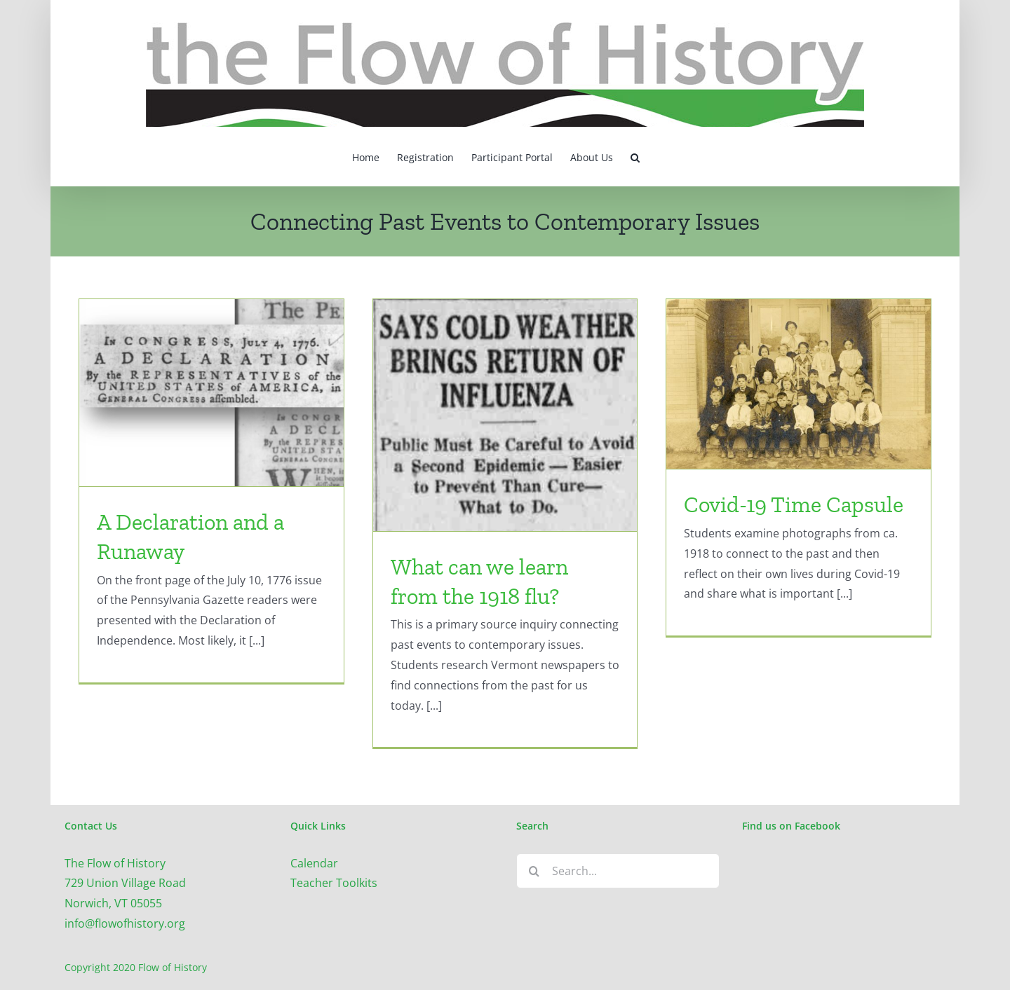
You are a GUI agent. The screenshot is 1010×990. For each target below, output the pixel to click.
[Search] (533, 870)
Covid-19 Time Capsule (793, 504)
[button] (635, 156)
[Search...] (618, 870)
